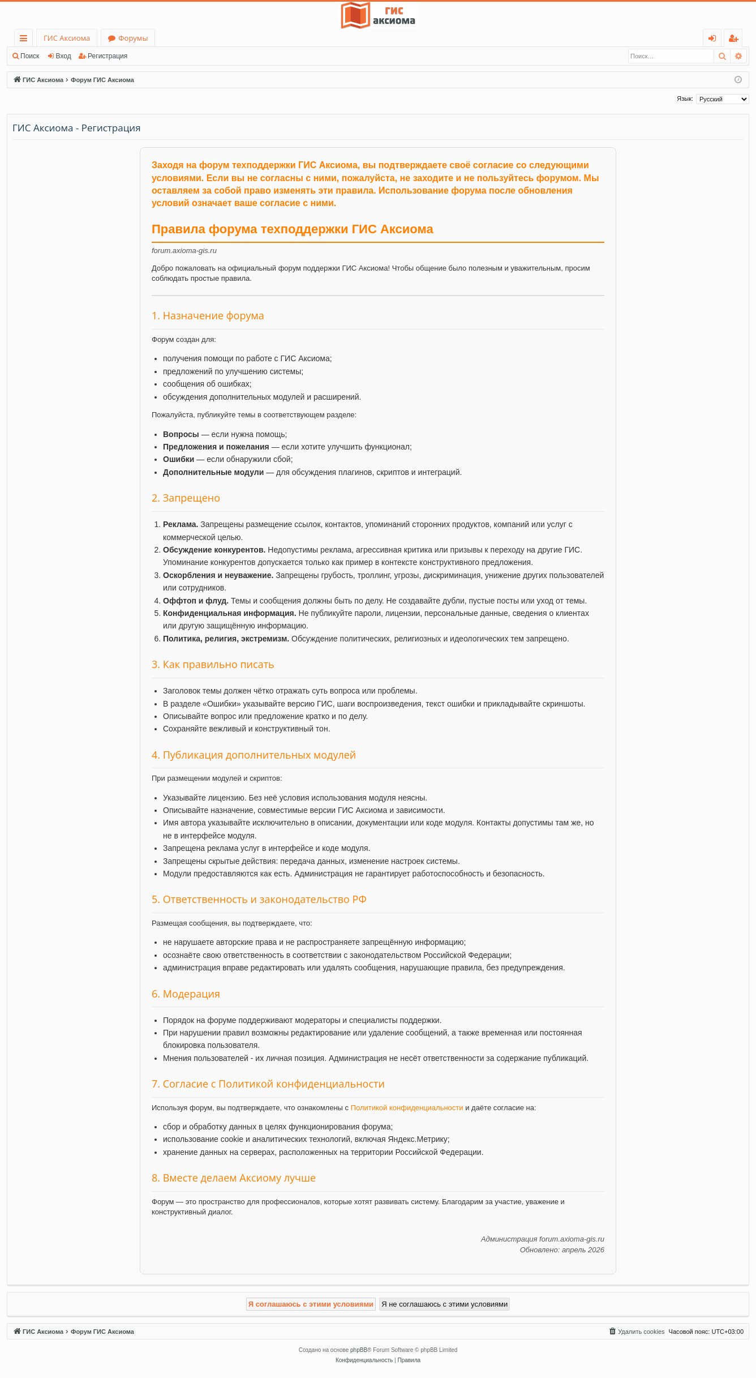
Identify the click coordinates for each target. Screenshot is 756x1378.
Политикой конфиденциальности (407, 1107)
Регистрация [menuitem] (735, 40)
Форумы (133, 38)
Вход (63, 56)
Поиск (29, 56)
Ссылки (25, 40)
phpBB (358, 1350)
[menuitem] (636, 1331)
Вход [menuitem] (714, 40)
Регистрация (107, 56)
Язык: (685, 98)
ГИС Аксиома (67, 38)
